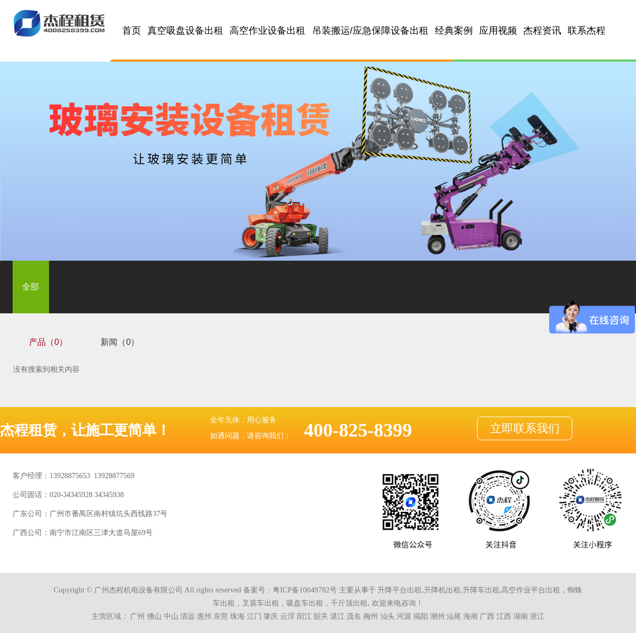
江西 (503, 616)
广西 (487, 616)
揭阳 (420, 616)
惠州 (204, 616)
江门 (254, 616)
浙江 (537, 616)
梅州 (370, 616)
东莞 (220, 616)
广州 (137, 616)
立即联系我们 (525, 428)
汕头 (387, 616)
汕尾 (453, 616)
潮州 (437, 616)
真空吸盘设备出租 (185, 30)
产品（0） (48, 342)
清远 (187, 616)
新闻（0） (120, 342)
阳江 (304, 616)
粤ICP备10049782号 (305, 590)
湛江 (337, 616)
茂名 (353, 616)
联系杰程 (586, 30)
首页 (131, 30)
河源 (403, 616)
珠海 (237, 616)
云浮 (287, 616)
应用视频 (498, 30)
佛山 (154, 616)
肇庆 (270, 616)
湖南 (520, 616)
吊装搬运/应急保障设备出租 (370, 30)
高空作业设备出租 (267, 30)
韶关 (320, 616)
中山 (171, 616)
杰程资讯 (542, 30)
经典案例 (454, 30)
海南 (470, 616)
